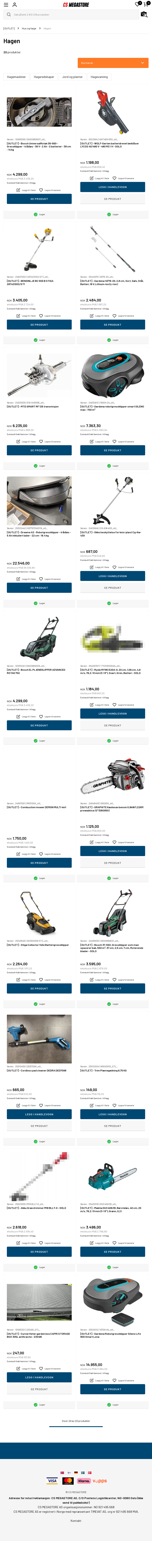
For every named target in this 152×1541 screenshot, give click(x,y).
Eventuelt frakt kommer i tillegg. (21, 183)
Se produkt (39, 198)
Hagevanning (99, 77)
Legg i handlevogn (113, 186)
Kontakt (76, 1520)
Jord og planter (72, 77)
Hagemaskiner (16, 77)
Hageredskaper (44, 77)
